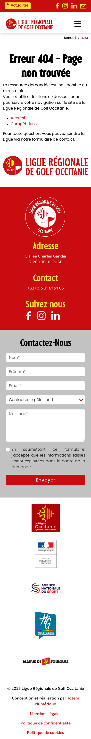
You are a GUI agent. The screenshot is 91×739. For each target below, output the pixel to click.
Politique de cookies (45, 732)
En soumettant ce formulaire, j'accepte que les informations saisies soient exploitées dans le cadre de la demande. (48, 458)
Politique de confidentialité (46, 723)
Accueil (18, 118)
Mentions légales (45, 713)
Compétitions (24, 124)
